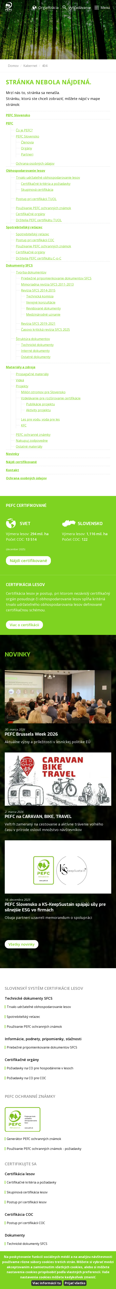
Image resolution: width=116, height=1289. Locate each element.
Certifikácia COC (19, 1214)
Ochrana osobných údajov (35, 163)
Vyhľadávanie (79, 7)
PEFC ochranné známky (33, 434)
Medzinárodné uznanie (43, 314)
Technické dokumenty (37, 345)
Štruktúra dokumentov (33, 339)
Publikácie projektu (40, 404)
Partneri (27, 154)
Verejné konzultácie (40, 302)
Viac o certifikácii (24, 624)
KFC (24, 425)
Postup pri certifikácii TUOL (36, 199)
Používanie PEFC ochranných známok (43, 208)
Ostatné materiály (29, 446)
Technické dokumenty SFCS (28, 998)
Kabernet (30, 66)
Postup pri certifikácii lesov (27, 1202)
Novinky (12, 454)
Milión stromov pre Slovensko (43, 392)
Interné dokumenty (35, 351)
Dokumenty (15, 1235)
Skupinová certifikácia (37, 189)
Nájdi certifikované (21, 462)
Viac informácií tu (46, 1283)
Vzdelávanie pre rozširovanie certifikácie (51, 398)
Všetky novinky (22, 944)
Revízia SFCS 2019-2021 (38, 323)
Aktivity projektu (38, 410)
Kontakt (12, 470)
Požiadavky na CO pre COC (26, 1078)
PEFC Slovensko (18, 115)
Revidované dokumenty (43, 308)
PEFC (9, 123)
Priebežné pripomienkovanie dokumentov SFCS (56, 278)
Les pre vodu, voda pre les (40, 419)
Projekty (22, 386)
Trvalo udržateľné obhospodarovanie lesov (48, 177)
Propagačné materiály (32, 374)
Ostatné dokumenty (35, 357)
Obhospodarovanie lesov (25, 170)
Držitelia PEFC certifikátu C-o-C (38, 258)
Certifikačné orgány (30, 214)
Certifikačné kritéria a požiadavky (45, 183)
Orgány (26, 148)
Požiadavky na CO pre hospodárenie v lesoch (40, 1068)
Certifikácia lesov (20, 1173)
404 (44, 66)
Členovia (27, 142)
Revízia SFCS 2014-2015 (38, 290)
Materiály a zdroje (20, 367)
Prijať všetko (75, 1283)
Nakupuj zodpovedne (32, 440)
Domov (13, 66)
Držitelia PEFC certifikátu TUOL (39, 220)
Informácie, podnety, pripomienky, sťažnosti (43, 1038)
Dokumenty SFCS (19, 265)
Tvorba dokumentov (31, 272)
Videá (20, 380)
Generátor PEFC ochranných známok (34, 1138)
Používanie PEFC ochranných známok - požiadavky (44, 1148)
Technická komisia (39, 296)
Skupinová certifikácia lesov (27, 1192)
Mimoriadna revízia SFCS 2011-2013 (47, 284)
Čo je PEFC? (24, 130)
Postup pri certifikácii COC (35, 240)
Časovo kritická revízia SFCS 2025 (45, 329)
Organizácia (48, 7)
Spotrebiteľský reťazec (24, 227)
